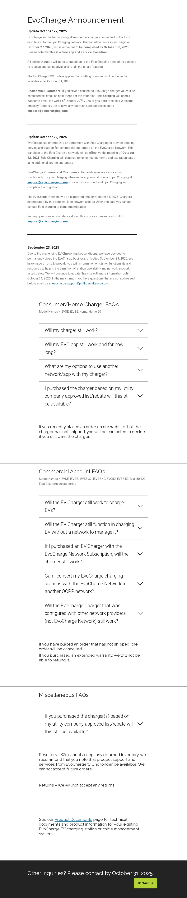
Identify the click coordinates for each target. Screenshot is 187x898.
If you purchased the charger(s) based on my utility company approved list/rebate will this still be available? (89, 723)
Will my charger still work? (71, 330)
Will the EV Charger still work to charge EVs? (84, 506)
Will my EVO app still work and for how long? (84, 348)
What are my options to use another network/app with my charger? (81, 370)
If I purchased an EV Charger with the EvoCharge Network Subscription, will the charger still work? (87, 554)
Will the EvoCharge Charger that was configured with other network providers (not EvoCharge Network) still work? (85, 613)
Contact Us (145, 883)
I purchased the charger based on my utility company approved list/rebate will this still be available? (89, 396)
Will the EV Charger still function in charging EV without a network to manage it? (89, 528)
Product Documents (73, 819)
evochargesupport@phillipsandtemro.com (80, 283)
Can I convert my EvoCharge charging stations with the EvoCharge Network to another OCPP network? (86, 583)
